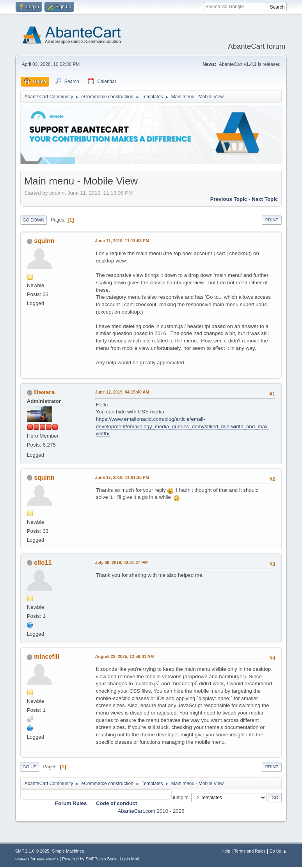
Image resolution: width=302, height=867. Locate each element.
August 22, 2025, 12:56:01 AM (124, 656)
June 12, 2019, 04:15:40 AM (122, 392)
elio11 (43, 562)
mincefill (46, 656)
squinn (44, 241)
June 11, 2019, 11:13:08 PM (122, 240)
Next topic (265, 199)
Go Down (33, 220)
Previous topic (228, 199)
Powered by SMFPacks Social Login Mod (100, 858)
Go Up (30, 766)
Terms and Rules (250, 851)
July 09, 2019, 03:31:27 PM (121, 562)
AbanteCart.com (136, 811)
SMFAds (22, 859)
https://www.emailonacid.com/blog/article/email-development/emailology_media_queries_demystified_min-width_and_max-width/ (183, 426)
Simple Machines (68, 851)
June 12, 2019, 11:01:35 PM (122, 477)
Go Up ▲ (278, 851)
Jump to (180, 797)
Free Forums (48, 859)
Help (226, 851)
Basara (44, 392)
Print (272, 220)
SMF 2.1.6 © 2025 (32, 851)
